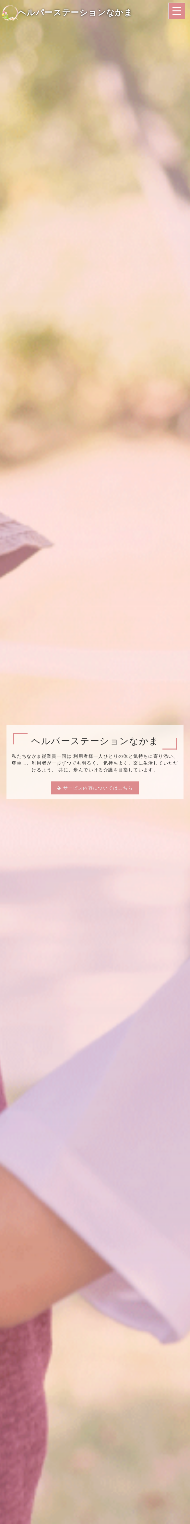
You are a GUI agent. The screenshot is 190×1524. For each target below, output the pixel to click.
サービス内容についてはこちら (98, 787)
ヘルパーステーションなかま (67, 12)
